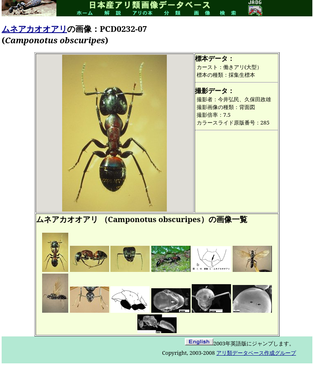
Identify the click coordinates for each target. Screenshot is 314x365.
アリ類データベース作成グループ (256, 352)
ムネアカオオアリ (34, 28)
